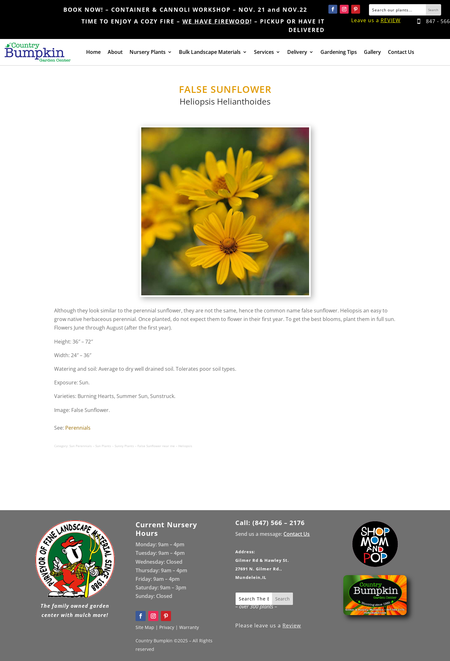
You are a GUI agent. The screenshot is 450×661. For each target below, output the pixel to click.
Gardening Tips (338, 52)
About (115, 52)
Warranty (189, 627)
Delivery (297, 52)
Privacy (166, 627)
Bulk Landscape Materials (210, 52)
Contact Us (401, 52)
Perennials (78, 427)
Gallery (372, 52)
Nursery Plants (148, 52)
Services (264, 52)
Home (93, 52)
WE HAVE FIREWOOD (216, 21)
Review (291, 625)
